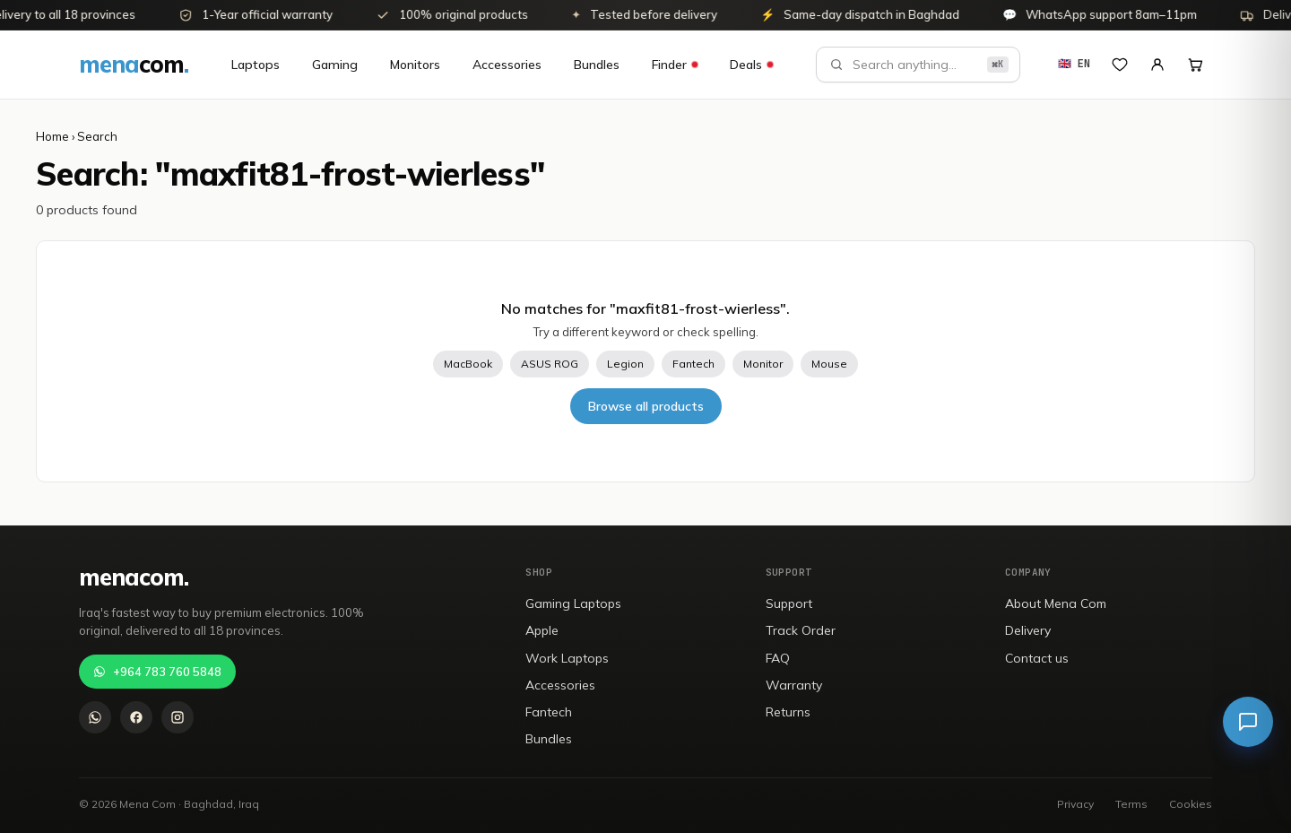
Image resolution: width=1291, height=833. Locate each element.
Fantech (693, 363)
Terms (1131, 804)
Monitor (763, 363)
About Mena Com (1055, 603)
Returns (788, 712)
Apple (542, 630)
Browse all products (646, 406)
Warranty (794, 685)
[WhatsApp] (95, 717)
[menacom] (133, 64)
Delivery (1028, 630)
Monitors (415, 64)
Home (52, 136)
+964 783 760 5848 (157, 671)
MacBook (468, 363)
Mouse (829, 363)
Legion (625, 363)
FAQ (778, 658)
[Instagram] (177, 717)
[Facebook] (136, 717)
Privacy (1075, 804)
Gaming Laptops (573, 603)
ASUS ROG (549, 363)
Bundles (597, 64)
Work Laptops (567, 658)
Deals (751, 64)
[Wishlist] (1120, 65)
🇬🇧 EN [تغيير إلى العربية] (1074, 63)
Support (789, 603)
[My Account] (1157, 65)
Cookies (1190, 804)
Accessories (507, 64)
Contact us (1037, 658)
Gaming (335, 64)
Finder (674, 64)
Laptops (255, 64)
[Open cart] (1195, 65)
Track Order (801, 630)
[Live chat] (1248, 722)
